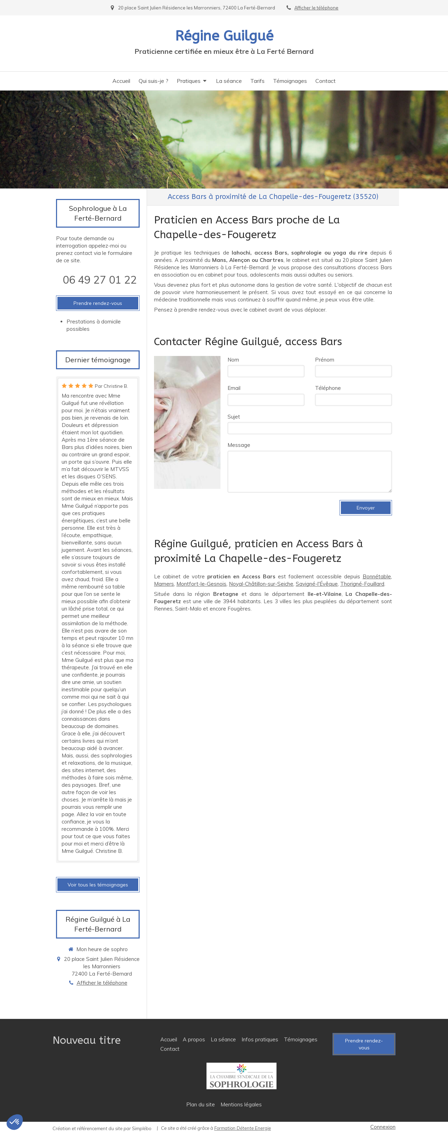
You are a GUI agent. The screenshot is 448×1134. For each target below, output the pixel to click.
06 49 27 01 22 (100, 279)
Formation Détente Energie (242, 1128)
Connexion (383, 1127)
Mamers (164, 583)
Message (238, 445)
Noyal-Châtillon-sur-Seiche (261, 583)
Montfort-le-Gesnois (201, 583)
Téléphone (328, 388)
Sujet (233, 416)
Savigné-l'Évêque (317, 583)
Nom (233, 359)
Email (233, 388)
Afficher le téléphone (316, 7)
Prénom (324, 359)
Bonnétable (377, 576)
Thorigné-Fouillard (362, 583)
